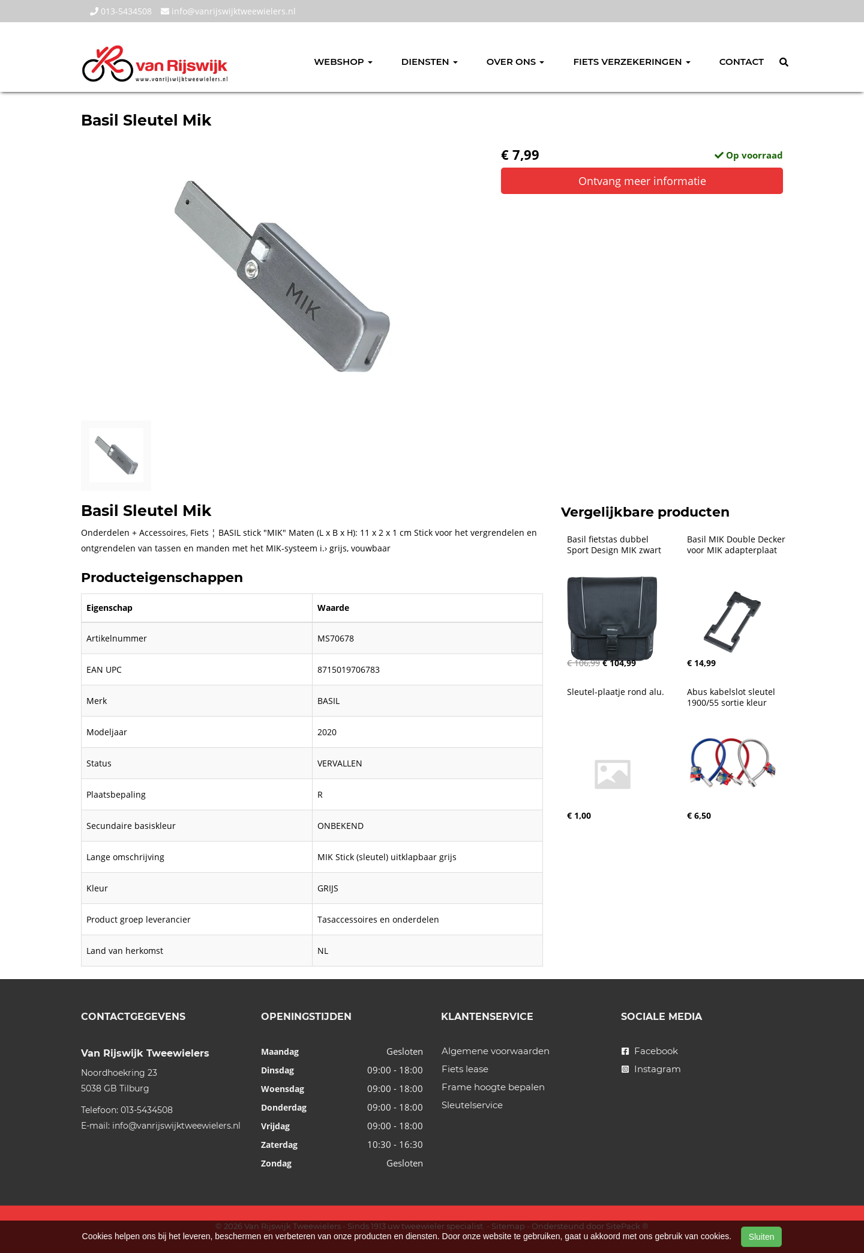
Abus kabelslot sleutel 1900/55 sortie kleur (732, 697)
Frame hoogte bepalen (493, 1087)
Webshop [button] (343, 61)
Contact (741, 61)
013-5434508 (121, 11)
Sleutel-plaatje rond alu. (615, 692)
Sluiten (762, 1237)
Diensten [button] (429, 61)
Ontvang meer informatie (642, 181)
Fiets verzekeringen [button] (631, 61)
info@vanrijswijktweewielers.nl (228, 11)
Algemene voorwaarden (496, 1051)
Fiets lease (465, 1069)
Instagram (651, 1069)
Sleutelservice (472, 1105)
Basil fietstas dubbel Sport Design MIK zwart (614, 545)
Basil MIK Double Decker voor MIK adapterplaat (737, 545)
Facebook (650, 1051)
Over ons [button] (516, 61)
